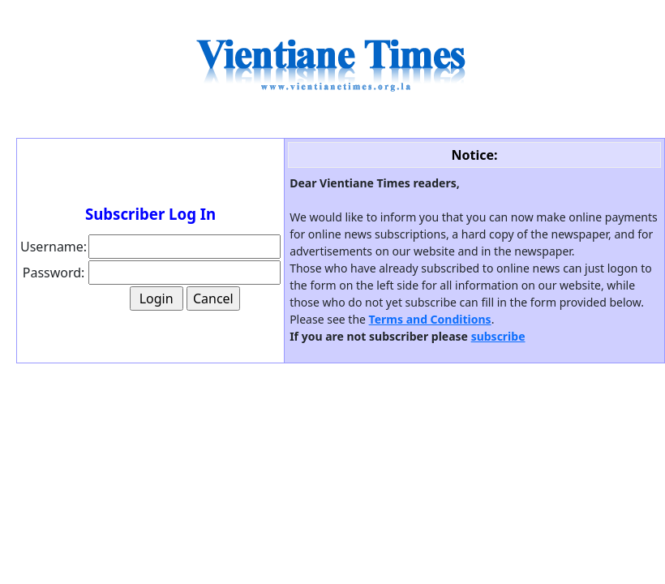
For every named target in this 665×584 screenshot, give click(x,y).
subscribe (498, 336)
